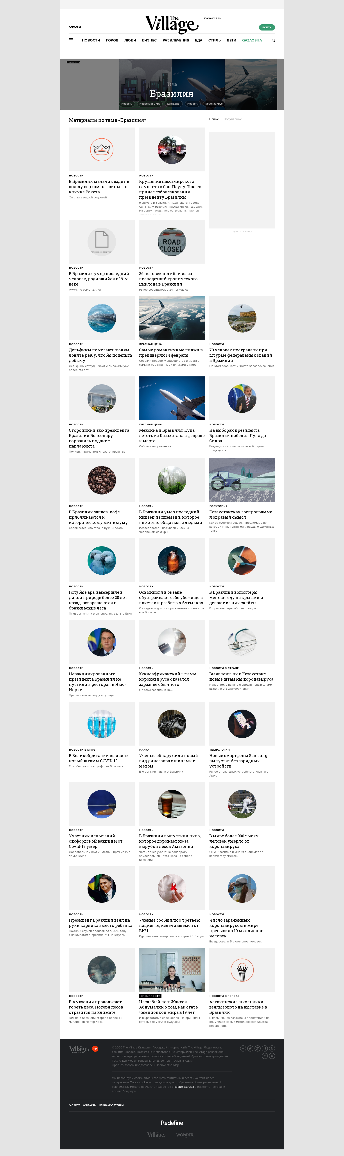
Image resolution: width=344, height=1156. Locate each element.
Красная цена (150, 344)
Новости (91, 40)
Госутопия (219, 506)
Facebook (267, 1055)
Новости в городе (225, 996)
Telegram (267, 1048)
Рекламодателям (111, 1105)
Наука (144, 749)
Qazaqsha (252, 40)
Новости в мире (150, 103)
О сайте (74, 1105)
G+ (260, 1048)
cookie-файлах (184, 1087)
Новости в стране (224, 668)
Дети (231, 40)
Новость (126, 103)
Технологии (220, 749)
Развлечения (176, 40)
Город (112, 40)
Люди (130, 40)
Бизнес (149, 40)
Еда (198, 40)
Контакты (90, 1105)
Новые (214, 119)
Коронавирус (213, 103)
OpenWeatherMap (167, 1065)
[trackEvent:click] (102, 164)
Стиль (214, 40)
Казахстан (173, 103)
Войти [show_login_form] (267, 27)
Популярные (233, 119)
